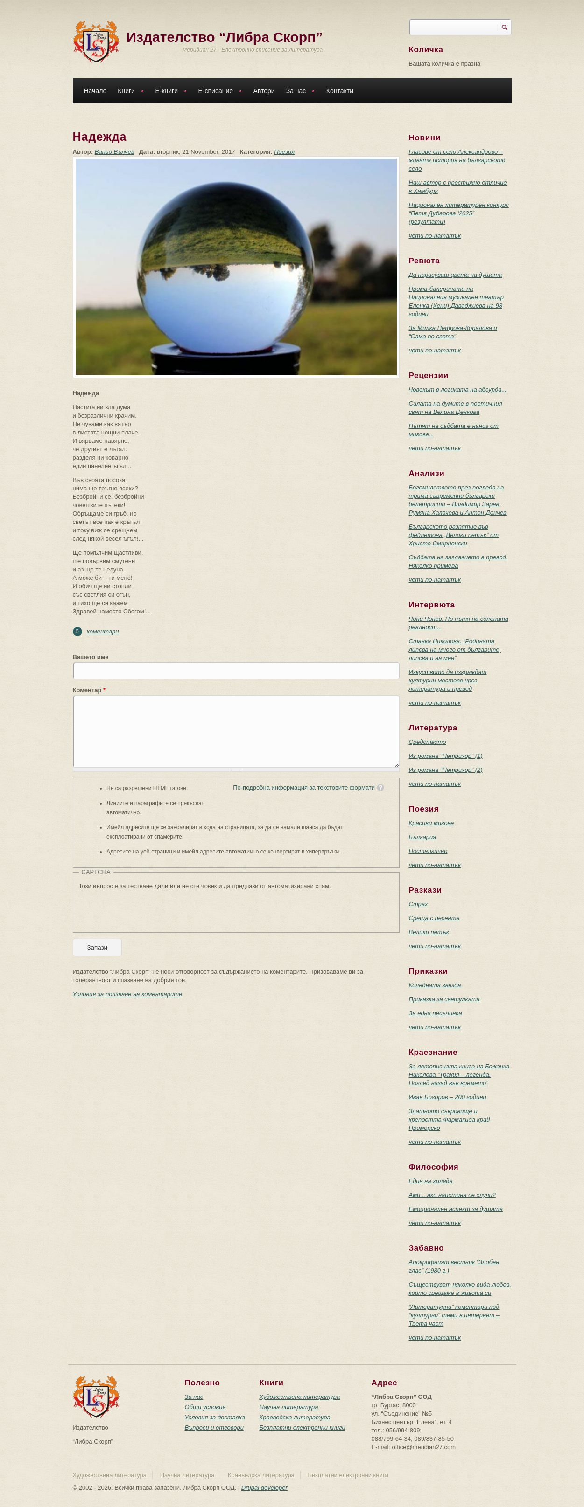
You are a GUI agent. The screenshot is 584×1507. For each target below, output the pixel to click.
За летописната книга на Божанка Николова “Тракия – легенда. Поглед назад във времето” (459, 1075)
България (422, 836)
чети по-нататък (435, 235)
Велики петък (429, 932)
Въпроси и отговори (214, 1427)
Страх (418, 904)
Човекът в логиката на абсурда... (458, 389)
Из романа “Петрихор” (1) (446, 755)
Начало (95, 91)
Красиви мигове (431, 822)
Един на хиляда (431, 1180)
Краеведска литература (295, 1417)
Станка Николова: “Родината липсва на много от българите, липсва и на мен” (455, 649)
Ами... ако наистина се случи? (452, 1194)
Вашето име (91, 657)
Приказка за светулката (444, 999)
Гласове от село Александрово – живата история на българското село (457, 160)
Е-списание (218, 92)
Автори (264, 91)
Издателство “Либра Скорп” (225, 37)
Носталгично (428, 850)
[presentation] (150, 908)
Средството (427, 741)
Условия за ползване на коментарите (128, 994)
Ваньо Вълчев (114, 151)
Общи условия (205, 1407)
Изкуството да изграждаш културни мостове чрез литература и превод (448, 680)
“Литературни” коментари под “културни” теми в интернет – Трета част (454, 1315)
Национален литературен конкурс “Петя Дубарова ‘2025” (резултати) (459, 213)
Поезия (284, 151)
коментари (103, 631)
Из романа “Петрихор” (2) (446, 769)
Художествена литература (300, 1396)
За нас (298, 92)
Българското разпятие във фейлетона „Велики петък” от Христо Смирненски (454, 535)
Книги (128, 92)
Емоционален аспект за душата (456, 1208)
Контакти (339, 91)
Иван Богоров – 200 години (447, 1097)
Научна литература (289, 1407)
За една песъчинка (435, 1013)
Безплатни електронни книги (302, 1427)
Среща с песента (434, 918)
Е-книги (168, 92)
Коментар (89, 690)
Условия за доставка (215, 1417)
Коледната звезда (435, 985)
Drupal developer (264, 1487)
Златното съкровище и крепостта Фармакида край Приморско (449, 1119)
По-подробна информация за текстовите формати (304, 787)
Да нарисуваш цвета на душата (455, 274)
